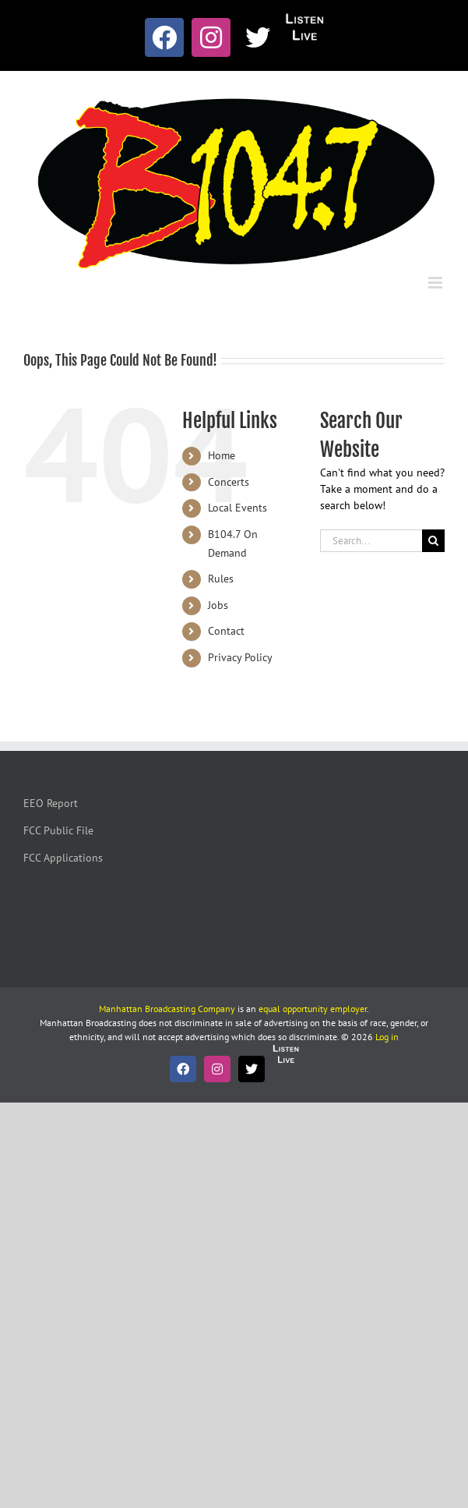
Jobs (218, 605)
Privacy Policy (240, 657)
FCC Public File (58, 830)
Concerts (228, 482)
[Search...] (371, 540)
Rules (221, 579)
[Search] (433, 540)
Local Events (237, 508)
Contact (226, 631)
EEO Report (50, 803)
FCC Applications (63, 858)
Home (221, 455)
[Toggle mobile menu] (436, 282)
